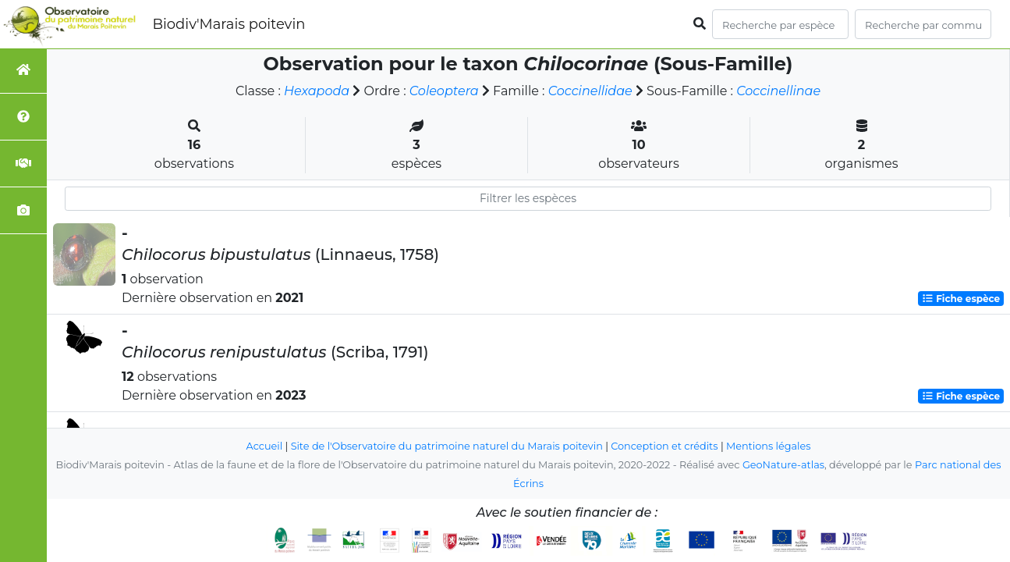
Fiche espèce (961, 298)
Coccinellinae (778, 91)
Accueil (264, 446)
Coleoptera (444, 91)
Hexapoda (316, 91)
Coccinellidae (590, 91)
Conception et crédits (664, 446)
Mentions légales (768, 446)
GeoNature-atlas (783, 465)
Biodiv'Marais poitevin (228, 24)
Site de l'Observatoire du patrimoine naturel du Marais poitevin (447, 446)
